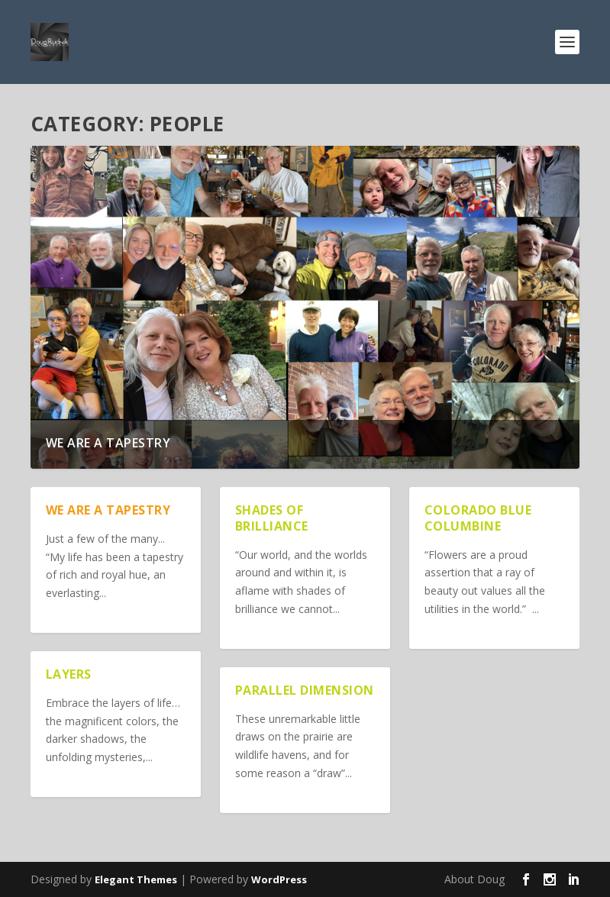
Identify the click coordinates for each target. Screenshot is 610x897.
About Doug (474, 879)
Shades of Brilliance (271, 518)
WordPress (279, 879)
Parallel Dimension (304, 690)
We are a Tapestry (108, 442)
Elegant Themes (136, 879)
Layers (69, 674)
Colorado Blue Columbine (478, 518)
